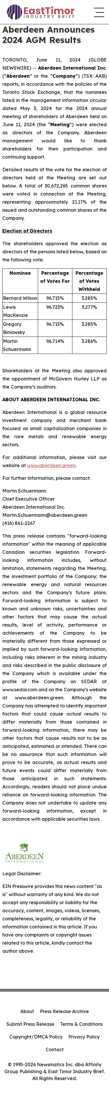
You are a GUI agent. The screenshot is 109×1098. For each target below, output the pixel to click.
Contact (55, 1049)
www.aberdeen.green (51, 465)
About (27, 1011)
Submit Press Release (30, 1024)
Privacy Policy (84, 1037)
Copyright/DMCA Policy (35, 1037)
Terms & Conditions (81, 1024)
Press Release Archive (64, 1011)
